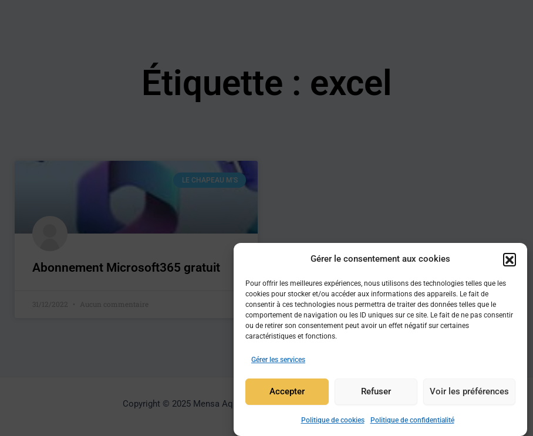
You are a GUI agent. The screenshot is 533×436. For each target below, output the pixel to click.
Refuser (376, 393)
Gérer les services (278, 361)
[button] (509, 260)
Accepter (287, 393)
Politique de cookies (333, 422)
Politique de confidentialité (412, 422)
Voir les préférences (469, 393)
